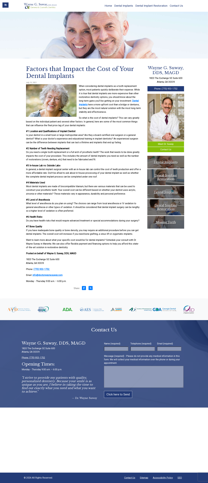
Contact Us (176, 5)
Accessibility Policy (163, 477)
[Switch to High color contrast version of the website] (5, 5)
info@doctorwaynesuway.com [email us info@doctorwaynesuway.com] (47, 275)
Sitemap (144, 477)
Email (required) (165, 343)
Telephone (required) (140, 343)
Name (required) (112, 343)
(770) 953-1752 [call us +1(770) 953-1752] (42, 269)
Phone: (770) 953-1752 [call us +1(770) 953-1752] (166, 88)
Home (108, 5)
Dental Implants (123, 5)
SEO (180, 477)
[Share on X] (90, 289)
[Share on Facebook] (84, 289)
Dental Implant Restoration (151, 5)
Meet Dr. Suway (166, 144)
